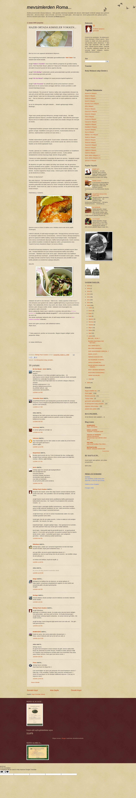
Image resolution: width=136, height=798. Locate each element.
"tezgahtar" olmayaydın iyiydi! (95, 431)
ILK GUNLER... (96, 207)
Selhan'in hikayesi (90, 140)
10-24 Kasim (96, 219)
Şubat (90, 336)
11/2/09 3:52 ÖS (37, 483)
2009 (88, 305)
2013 (88, 294)
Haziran (91, 324)
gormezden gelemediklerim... (93, 401)
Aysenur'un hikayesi (91, 93)
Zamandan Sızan (38, 398)
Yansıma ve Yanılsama (94, 434)
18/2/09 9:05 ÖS (37, 656)
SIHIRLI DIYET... (97, 180)
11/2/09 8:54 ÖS (37, 538)
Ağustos (91, 319)
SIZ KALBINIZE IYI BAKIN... (96, 359)
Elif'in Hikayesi (89, 106)
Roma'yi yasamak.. (90, 396)
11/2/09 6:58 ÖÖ (38, 421)
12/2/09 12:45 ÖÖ (38, 573)
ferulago (35, 595)
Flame (35, 662)
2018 (88, 285)
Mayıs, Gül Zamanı (92, 427)
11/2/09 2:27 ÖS (37, 461)
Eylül (90, 316)
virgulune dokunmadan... (92, 406)
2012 (88, 297)
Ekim (90, 313)
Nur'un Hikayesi (89, 132)
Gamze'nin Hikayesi (91, 122)
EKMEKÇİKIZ (37, 631)
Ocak (90, 379)
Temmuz (91, 322)
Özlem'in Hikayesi (90, 153)
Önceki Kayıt (76, 690)
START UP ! (95, 169)
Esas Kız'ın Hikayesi (91, 111)
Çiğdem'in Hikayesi (90, 150)
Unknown (36, 438)
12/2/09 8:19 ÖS (37, 626)
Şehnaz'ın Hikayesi (90, 160)
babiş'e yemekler (92, 430)
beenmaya (36, 427)
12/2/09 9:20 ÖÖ (38, 589)
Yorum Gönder (35, 682)
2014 (88, 291)
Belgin (35, 579)
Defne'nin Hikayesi (90, 98)
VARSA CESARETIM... (95, 362)
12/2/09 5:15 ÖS (37, 602)
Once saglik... (89, 393)
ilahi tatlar (90, 442)
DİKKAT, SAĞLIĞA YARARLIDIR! (96, 449)
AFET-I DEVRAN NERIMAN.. (96, 369)
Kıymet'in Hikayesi (90, 129)
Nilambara (36, 544)
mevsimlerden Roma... (49, 7)
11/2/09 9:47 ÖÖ (38, 432)
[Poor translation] (6, 771)
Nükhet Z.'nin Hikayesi (91, 134)
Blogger (64, 738)
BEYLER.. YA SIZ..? (94, 338)
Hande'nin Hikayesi (90, 124)
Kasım (91, 310)
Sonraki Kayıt (32, 690)
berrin (35, 467)
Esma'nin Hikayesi (90, 114)
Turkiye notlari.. (89, 398)
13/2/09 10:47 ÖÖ (38, 638)
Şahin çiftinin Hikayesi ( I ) (92, 155)
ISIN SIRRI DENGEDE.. (95, 348)
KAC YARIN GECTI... (94, 345)
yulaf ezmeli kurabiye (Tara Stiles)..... (97, 444)
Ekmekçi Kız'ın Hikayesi (92, 103)
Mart (90, 333)
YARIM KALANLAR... (94, 375)
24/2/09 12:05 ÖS (38, 678)
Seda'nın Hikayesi (90, 137)
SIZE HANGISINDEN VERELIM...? (98, 351)
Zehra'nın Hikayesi (90, 147)
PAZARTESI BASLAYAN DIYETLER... (99, 194)
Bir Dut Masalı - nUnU (39, 369)
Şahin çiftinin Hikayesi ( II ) (92, 158)
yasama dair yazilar (90, 409)
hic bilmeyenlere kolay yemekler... (44, 360)
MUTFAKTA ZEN (92, 447)
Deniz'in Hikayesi (90, 101)
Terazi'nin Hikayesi (90, 142)
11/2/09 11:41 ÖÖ (38, 447)
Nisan (90, 330)
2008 (88, 382)
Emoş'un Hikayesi (90, 109)
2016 (88, 288)
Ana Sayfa (54, 690)
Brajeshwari (36, 453)
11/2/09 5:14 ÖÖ (38, 392)
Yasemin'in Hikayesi (91, 145)
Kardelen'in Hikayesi (91, 127)
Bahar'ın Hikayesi (90, 96)
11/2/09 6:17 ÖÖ (38, 407)
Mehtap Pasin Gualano (40, 489)
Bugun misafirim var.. (91, 390)
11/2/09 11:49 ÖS (38, 562)
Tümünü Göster (105, 451)
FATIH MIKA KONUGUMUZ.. (96, 372)
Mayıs (90, 327)
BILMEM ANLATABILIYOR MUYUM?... (96, 341)
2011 (88, 300)
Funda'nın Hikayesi (90, 119)
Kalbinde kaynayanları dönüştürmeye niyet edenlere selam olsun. (97, 437)
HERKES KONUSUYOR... (96, 357)
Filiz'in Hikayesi (89, 116)
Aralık (90, 307)
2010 (88, 302)
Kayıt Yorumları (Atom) (38, 694)
